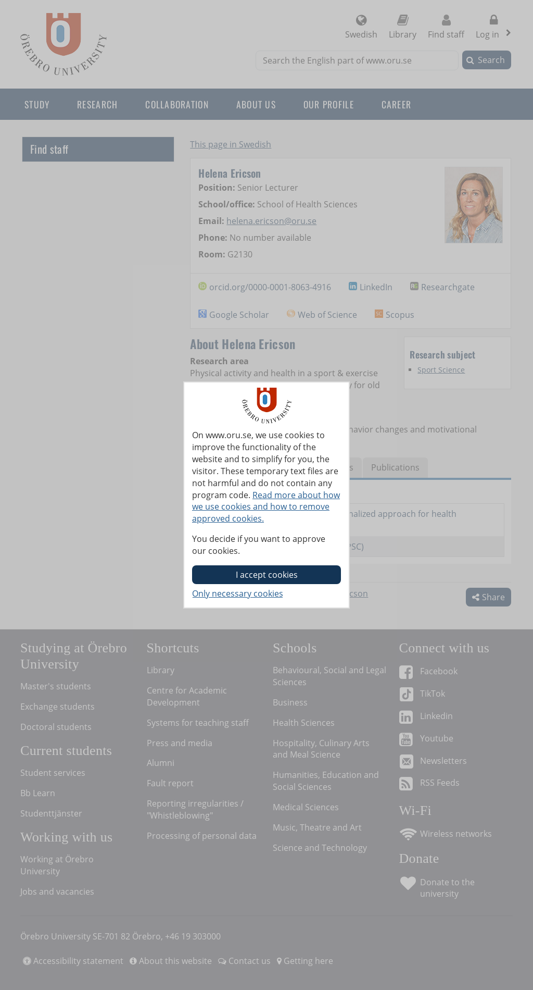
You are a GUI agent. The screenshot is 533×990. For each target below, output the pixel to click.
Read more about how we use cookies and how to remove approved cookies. (266, 507)
